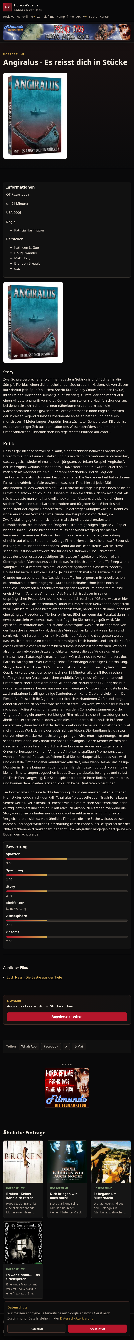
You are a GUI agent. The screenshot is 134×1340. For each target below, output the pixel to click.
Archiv (80, 16)
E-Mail (79, 1046)
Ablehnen (37, 1328)
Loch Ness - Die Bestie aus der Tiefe (34, 977)
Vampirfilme (65, 16)
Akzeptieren (97, 1328)
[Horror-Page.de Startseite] (24, 7)
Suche (93, 16)
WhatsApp (29, 1046)
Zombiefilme (46, 16)
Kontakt (105, 16)
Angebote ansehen (67, 1016)
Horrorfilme (25, 16)
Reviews (8, 16)
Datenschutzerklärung (76, 1318)
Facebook (51, 1046)
